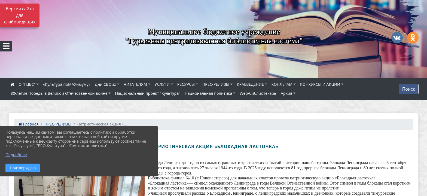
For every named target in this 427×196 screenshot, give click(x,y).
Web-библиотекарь (258, 93)
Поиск (408, 89)
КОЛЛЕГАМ (282, 84)
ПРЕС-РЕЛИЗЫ (215, 84)
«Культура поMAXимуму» (66, 84)
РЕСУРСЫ (186, 84)
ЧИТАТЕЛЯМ (135, 84)
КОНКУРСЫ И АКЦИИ (320, 84)
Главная (29, 124)
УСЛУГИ (162, 84)
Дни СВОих (105, 84)
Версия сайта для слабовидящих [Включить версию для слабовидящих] (19, 15)
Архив (286, 93)
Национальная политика (208, 93)
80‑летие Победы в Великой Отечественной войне (59, 93)
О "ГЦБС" (27, 84)
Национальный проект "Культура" (147, 93)
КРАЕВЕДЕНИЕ (250, 84)
